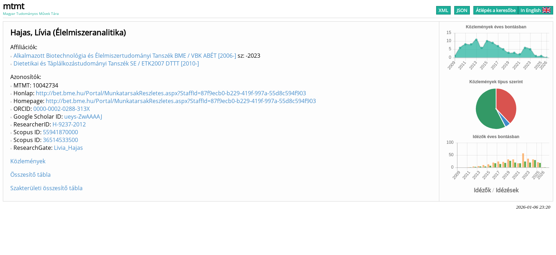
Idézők (482, 190)
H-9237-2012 (69, 124)
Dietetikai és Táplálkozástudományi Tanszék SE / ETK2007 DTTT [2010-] (106, 63)
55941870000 (60, 132)
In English (536, 10)
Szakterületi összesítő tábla (46, 188)
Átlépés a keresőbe (496, 10)
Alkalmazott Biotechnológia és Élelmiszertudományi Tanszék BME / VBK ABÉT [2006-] (124, 56)
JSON (462, 10)
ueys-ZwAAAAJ (83, 116)
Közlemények (27, 161)
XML (443, 10)
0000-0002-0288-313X (61, 109)
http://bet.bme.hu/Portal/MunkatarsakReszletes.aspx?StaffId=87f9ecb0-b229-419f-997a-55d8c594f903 (171, 93)
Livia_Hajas (68, 148)
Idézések (507, 190)
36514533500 (60, 140)
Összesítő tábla (30, 174)
